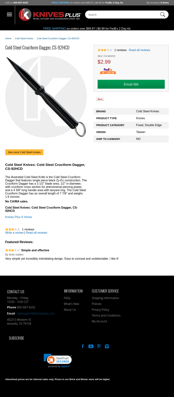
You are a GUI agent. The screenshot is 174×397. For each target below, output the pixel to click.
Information (73, 291)
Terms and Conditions (106, 315)
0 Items (165, 2)
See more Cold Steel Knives (24, 152)
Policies (96, 304)
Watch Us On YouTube (90, 345)
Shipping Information (105, 298)
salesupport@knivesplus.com (36, 313)
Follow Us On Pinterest (98, 345)
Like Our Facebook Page (82, 345)
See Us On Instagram (106, 345)
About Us (70, 310)
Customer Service (105, 291)
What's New (71, 304)
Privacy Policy (100, 310)
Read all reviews (139, 50)
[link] (57, 360)
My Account (153, 2)
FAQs (67, 298)
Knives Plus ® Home (18, 217)
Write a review (14, 232)
